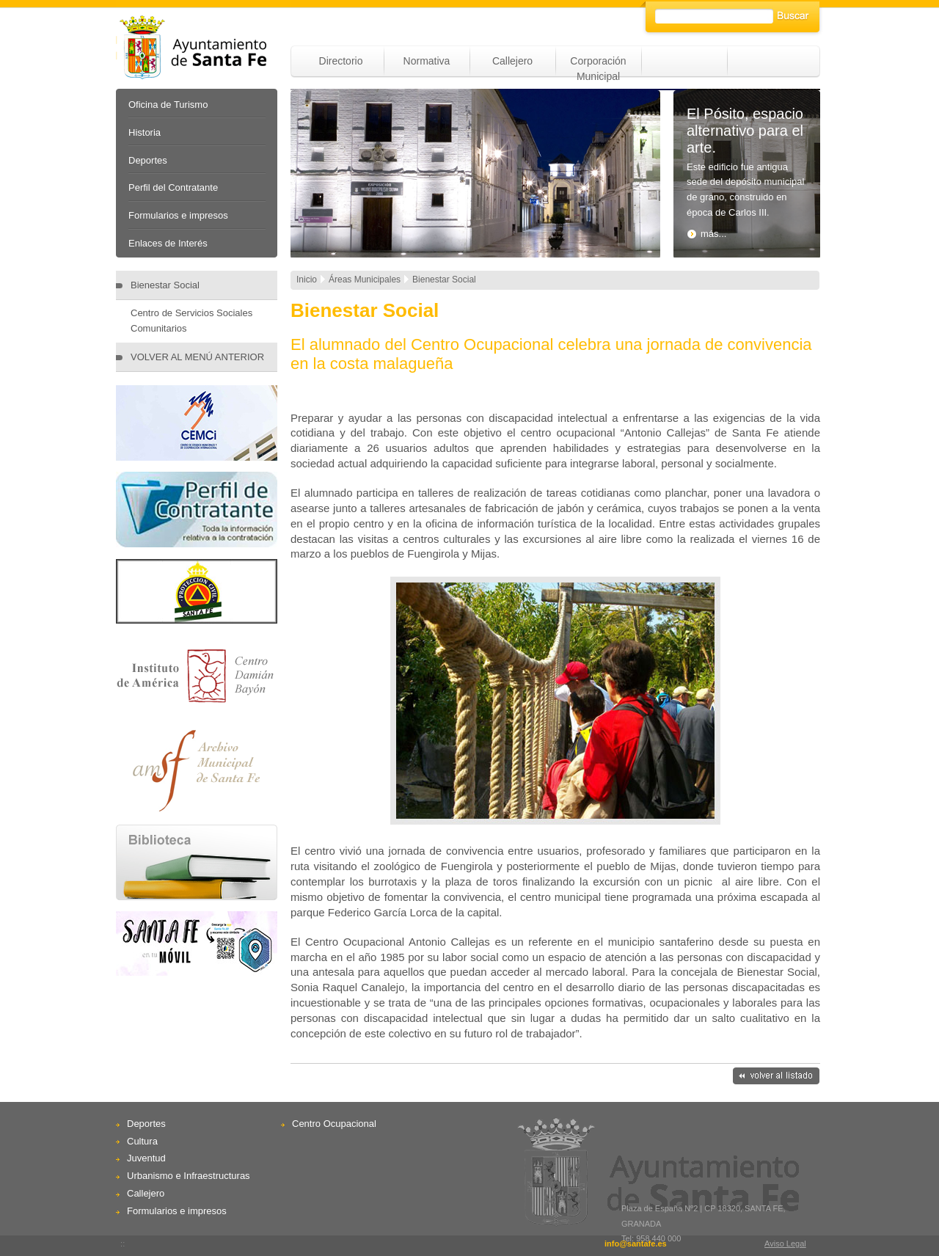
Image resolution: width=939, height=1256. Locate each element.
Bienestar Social (165, 285)
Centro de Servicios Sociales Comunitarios (191, 320)
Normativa (426, 61)
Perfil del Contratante (173, 187)
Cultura (142, 1141)
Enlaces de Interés (168, 243)
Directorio (341, 61)
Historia (144, 132)
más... (706, 233)
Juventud (146, 1158)
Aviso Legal (785, 1243)
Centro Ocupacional (334, 1123)
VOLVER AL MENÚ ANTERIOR (197, 356)
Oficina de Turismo (168, 104)
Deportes (147, 160)
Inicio (306, 279)
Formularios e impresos (178, 215)
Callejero (512, 61)
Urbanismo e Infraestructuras (188, 1175)
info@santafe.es (635, 1243)
